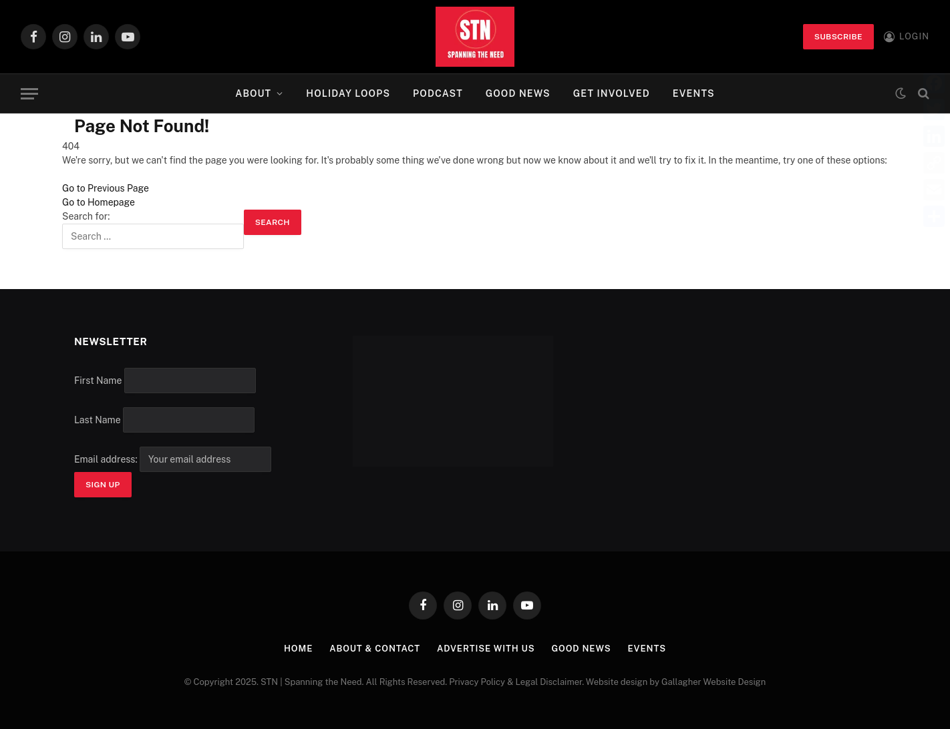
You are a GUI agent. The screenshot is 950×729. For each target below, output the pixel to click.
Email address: (172, 459)
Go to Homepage (98, 202)
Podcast (438, 93)
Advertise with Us (486, 649)
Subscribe (838, 36)
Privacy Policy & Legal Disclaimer (515, 682)
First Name (98, 380)
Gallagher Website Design (713, 682)
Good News (518, 93)
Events (694, 93)
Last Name (97, 420)
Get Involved (611, 93)
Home (298, 649)
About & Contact (374, 649)
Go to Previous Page (105, 188)
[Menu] (29, 94)
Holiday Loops (348, 93)
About (253, 93)
